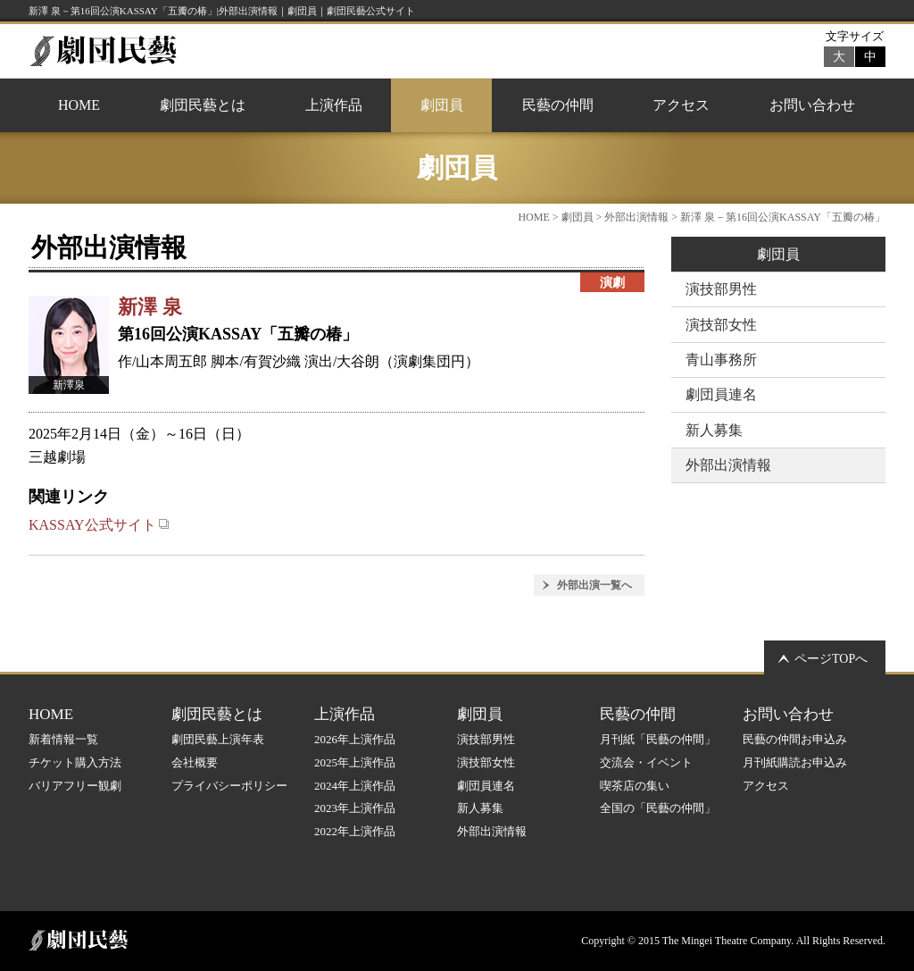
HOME (79, 105)
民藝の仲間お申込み (795, 739)
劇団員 (441, 105)
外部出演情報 (636, 217)
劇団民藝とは (202, 105)
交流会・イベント (646, 762)
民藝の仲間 (558, 105)
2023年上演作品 (354, 808)
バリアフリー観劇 (75, 785)
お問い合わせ (812, 105)
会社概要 (194, 762)
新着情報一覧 (63, 739)
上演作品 (333, 105)
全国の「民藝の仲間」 (658, 808)
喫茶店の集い (634, 785)
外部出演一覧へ (594, 585)
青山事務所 (721, 359)
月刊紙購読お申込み (795, 762)
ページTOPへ (831, 658)
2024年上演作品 (354, 785)
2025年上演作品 (354, 762)
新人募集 (714, 430)
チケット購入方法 (75, 762)
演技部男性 (721, 289)
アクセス (681, 105)
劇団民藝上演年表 (217, 739)
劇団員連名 (721, 394)
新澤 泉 (150, 307)
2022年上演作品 (354, 831)
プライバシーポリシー (229, 785)
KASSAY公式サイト (99, 524)
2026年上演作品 (354, 739)
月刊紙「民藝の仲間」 (658, 739)
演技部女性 (721, 324)
